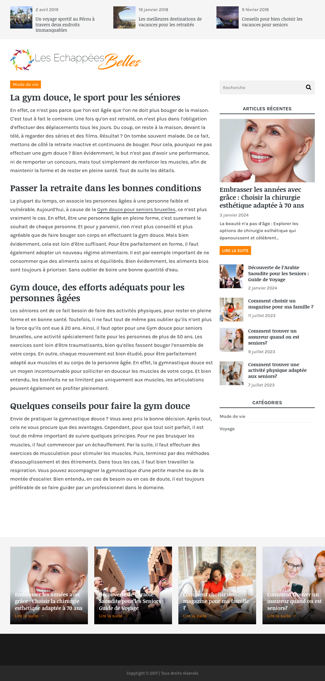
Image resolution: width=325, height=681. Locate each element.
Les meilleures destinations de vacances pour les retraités (170, 22)
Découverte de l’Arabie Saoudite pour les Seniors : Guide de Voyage (278, 273)
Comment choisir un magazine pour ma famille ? (281, 303)
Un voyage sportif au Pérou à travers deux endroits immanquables (65, 24)
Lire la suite (235, 250)
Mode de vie (25, 84)
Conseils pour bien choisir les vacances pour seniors (272, 22)
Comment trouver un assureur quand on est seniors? (273, 337)
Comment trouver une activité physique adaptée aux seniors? (277, 370)
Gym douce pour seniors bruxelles (136, 209)
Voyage (227, 428)
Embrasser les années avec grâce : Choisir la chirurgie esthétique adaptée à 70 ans (262, 197)
